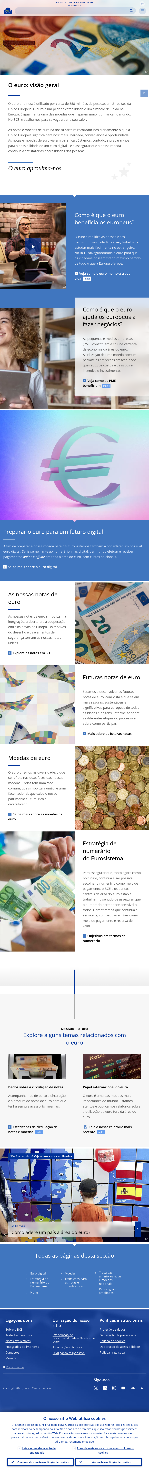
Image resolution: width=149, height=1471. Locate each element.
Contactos (12, 1352)
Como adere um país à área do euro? (71, 1229)
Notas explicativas (18, 1341)
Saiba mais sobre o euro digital (32, 567)
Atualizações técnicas (67, 1347)
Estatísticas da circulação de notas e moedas (33, 1129)
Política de (112, 1341)
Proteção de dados (113, 1329)
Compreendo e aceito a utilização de (43, 1462)
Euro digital (38, 1273)
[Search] (73, 11)
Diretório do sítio (15, 1367)
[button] (142, 3)
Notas (34, 1292)
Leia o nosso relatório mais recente (107, 1129)
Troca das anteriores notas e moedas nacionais (110, 1278)
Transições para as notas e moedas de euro (76, 1282)
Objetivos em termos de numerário (104, 938)
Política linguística (112, 1352)
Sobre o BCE (14, 1329)
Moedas (70, 1273)
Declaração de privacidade (118, 1335)
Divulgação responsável (69, 1353)
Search (131, 11)
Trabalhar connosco (19, 1335)
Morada (11, 1358)
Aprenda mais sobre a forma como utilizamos (105, 1450)
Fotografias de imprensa (22, 1347)
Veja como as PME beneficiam (99, 383)
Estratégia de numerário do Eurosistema (39, 1282)
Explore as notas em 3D (31, 653)
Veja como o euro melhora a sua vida (102, 276)
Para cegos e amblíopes (108, 1291)
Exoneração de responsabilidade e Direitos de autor (74, 1338)
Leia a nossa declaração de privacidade (39, 1450)
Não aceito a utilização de (110, 1462)
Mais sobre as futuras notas (109, 733)
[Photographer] (146, 72)
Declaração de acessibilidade (120, 1347)
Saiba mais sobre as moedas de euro (35, 816)
